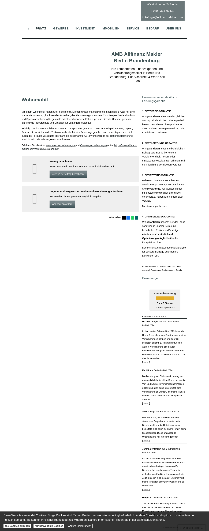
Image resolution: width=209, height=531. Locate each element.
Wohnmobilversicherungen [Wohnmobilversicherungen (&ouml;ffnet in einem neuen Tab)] (60, 145)
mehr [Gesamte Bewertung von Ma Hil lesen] (146, 403)
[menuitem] (28, 28)
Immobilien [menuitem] (110, 28)
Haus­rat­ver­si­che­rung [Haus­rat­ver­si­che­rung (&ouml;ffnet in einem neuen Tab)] (121, 135)
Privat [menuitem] (41, 28)
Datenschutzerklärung (150, 519)
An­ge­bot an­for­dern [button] (62, 204)
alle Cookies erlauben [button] (17, 526)
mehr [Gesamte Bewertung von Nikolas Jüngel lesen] (146, 362)
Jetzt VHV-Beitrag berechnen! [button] (68, 174)
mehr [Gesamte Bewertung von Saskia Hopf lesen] (146, 440)
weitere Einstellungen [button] (79, 526)
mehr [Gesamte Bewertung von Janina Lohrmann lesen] (146, 489)
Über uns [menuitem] (173, 28)
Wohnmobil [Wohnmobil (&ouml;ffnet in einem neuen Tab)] (39, 111)
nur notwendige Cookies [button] (49, 526)
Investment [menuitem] (85, 28)
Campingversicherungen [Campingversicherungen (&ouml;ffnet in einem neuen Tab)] (93, 145)
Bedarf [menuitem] (152, 28)
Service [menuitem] (132, 28)
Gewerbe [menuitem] (61, 28)
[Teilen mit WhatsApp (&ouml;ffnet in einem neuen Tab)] (132, 218)
